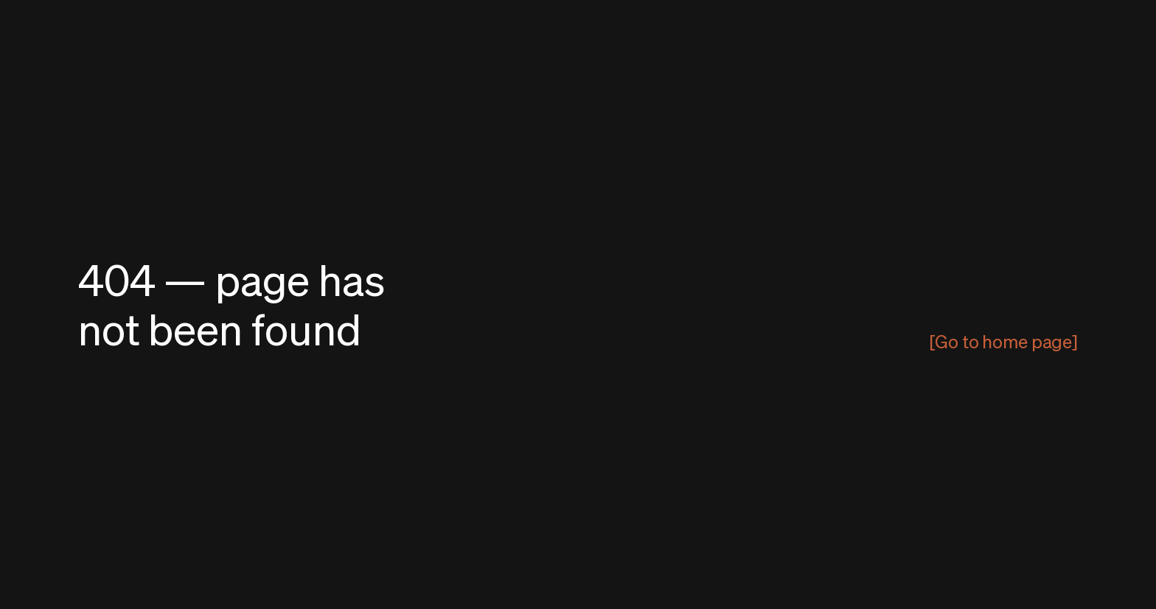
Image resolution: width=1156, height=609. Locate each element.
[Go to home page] (1003, 341)
